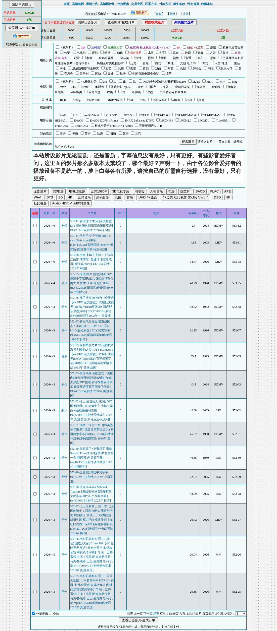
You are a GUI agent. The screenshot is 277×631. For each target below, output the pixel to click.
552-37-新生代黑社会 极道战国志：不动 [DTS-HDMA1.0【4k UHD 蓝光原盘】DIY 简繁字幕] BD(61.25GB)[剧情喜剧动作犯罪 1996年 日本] (91, 330)
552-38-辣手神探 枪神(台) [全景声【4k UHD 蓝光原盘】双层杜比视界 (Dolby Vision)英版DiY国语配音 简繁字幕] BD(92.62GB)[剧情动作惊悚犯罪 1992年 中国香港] (92, 306)
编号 (236, 213)
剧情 (64, 225)
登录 (172, 14)
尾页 (156, 613)
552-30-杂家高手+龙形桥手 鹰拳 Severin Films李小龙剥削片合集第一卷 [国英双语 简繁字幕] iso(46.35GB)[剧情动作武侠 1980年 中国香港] (92, 457)
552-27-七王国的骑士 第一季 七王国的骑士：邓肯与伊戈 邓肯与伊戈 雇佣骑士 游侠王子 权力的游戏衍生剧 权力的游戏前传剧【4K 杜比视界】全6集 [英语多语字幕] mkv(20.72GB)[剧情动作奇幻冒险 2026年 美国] (92, 520)
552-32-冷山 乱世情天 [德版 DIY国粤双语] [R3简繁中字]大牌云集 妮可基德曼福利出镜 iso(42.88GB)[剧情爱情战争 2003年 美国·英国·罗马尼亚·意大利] (91, 410)
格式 (219, 213)
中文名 (92, 213)
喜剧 (64, 356)
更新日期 (49, 213)
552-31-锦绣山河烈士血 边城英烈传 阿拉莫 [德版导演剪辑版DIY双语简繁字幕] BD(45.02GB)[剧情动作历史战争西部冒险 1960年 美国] (92, 434)
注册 (186, 14)
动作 (64, 283)
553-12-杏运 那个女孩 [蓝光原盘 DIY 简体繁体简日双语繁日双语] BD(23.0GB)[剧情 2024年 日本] (91, 225)
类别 (64, 213)
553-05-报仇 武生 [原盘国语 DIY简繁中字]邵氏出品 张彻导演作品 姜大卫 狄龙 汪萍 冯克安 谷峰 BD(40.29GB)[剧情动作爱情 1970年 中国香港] (92, 283)
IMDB (120, 213)
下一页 (147, 613)
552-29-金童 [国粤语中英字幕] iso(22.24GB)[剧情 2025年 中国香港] (91, 477)
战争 (64, 410)
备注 (156, 213)
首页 (159, 14)
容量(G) (193, 213)
